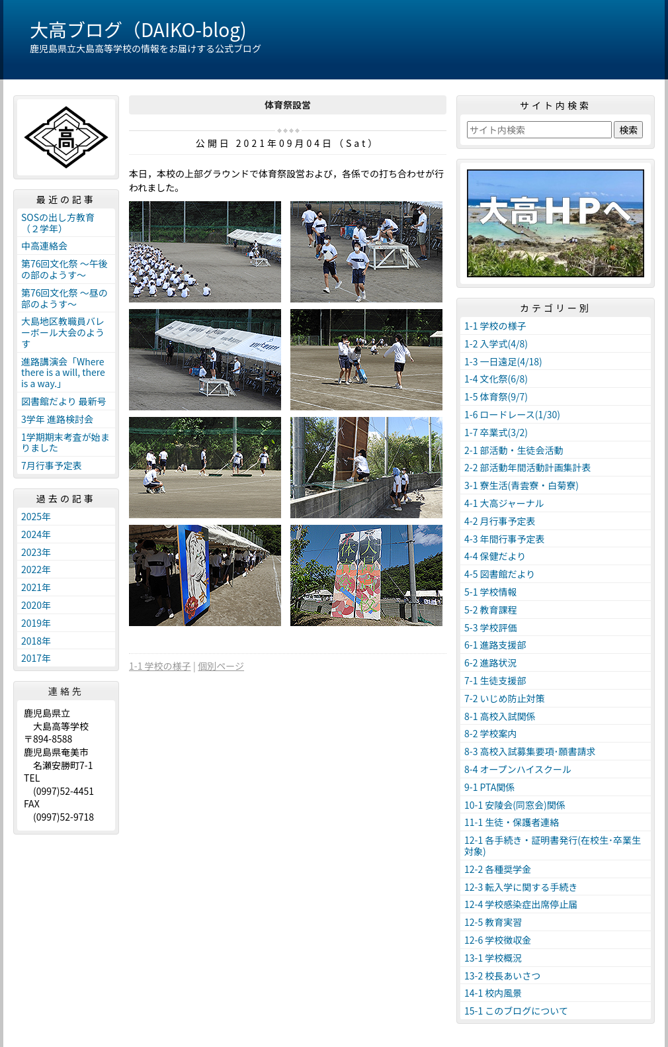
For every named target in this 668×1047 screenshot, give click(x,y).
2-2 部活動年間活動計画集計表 (527, 467)
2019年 (36, 622)
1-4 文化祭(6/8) (496, 378)
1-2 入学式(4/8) (496, 343)
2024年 (36, 534)
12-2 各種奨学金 (497, 869)
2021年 (36, 587)
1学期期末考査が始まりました (65, 442)
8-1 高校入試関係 (500, 716)
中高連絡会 (44, 245)
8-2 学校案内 (490, 733)
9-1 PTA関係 (489, 787)
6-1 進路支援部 (495, 644)
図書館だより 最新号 (63, 401)
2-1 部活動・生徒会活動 (514, 450)
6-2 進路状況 (490, 662)
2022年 (36, 569)
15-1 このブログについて (516, 1010)
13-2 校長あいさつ (502, 975)
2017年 (36, 657)
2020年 (36, 605)
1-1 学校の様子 (160, 665)
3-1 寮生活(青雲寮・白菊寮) (521, 485)
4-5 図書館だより (499, 573)
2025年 (36, 516)
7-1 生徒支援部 (495, 680)
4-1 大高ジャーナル (504, 503)
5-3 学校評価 (490, 627)
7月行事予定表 (51, 465)
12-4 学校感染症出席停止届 (520, 904)
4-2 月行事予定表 (500, 520)
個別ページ (221, 665)
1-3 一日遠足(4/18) (503, 361)
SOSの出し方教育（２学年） (58, 222)
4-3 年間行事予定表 (504, 538)
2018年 (36, 640)
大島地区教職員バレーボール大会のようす (62, 332)
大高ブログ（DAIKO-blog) (138, 29)
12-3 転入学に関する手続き (520, 886)
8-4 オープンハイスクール (517, 769)
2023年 (36, 552)
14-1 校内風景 (493, 992)
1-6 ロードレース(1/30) (512, 414)
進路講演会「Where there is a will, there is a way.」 (63, 372)
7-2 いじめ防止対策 (504, 698)
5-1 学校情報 (490, 591)
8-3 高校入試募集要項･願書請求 (530, 751)
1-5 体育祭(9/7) (496, 396)
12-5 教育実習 (493, 922)
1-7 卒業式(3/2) (496, 432)
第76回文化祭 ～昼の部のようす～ (64, 298)
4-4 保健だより (495, 556)
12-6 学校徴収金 (497, 939)
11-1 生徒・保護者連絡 (511, 822)
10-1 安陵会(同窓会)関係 (514, 804)
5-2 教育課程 (490, 609)
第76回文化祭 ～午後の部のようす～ (64, 269)
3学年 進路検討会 (57, 419)
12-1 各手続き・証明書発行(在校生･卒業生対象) (552, 845)
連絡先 (66, 691)
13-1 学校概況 (493, 957)
